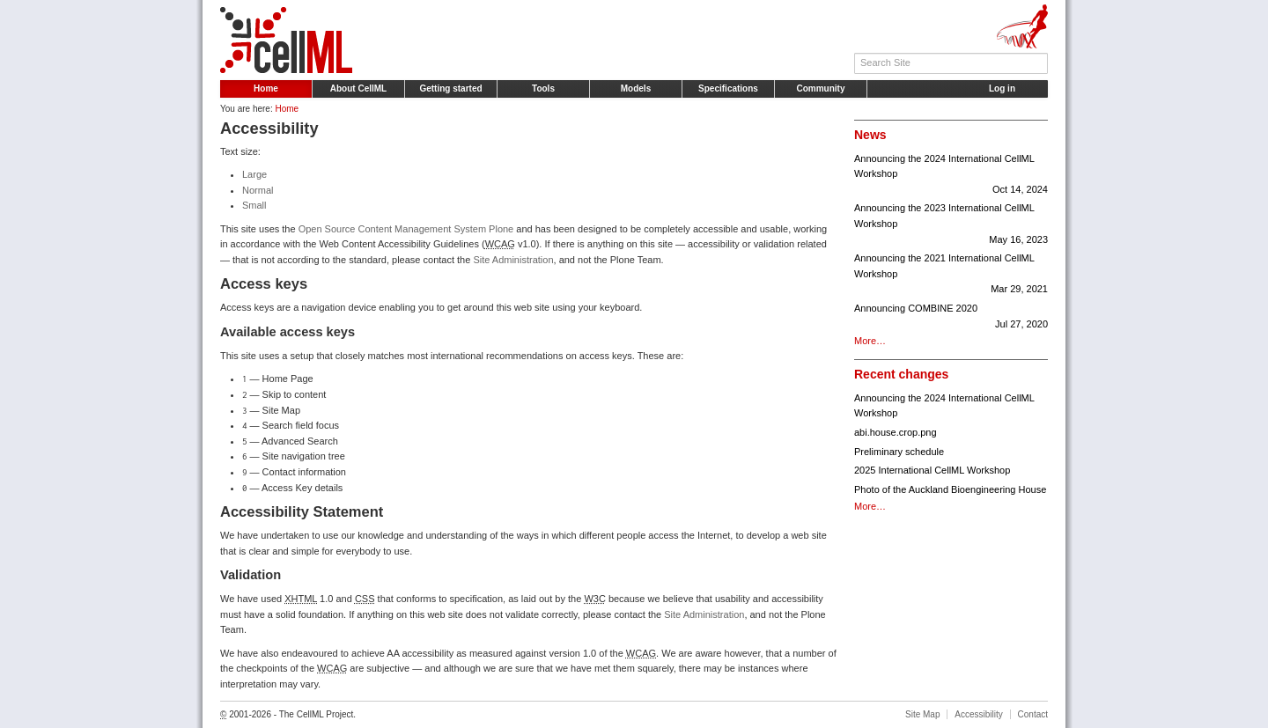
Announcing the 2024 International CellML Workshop (951, 175)
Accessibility (978, 714)
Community (821, 88)
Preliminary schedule (899, 451)
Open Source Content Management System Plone (406, 229)
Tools (543, 88)
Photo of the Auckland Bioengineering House (950, 489)
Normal (257, 190)
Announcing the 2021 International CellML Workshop (951, 275)
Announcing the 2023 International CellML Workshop (951, 224)
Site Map (922, 714)
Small (254, 205)
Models (636, 88)
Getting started (450, 88)
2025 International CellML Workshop (932, 470)
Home (266, 88)
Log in (1002, 88)
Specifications (728, 88)
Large (254, 174)
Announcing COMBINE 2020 (951, 317)
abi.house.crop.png (895, 432)
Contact (1033, 714)
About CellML (358, 88)
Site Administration (513, 259)
